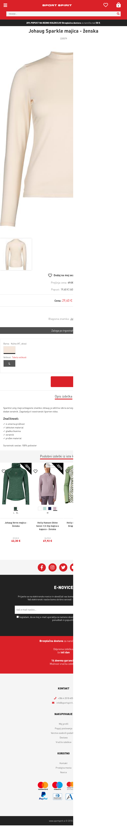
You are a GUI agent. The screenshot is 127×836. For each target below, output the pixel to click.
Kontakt (63, 763)
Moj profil (63, 723)
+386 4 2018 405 (65, 698)
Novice (63, 772)
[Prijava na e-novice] (108, 610)
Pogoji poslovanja (63, 728)
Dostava (63, 737)
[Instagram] (52, 567)
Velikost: (14, 357)
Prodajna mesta (63, 767)
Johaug (74, 318)
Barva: (15, 343)
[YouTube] (74, 567)
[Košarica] (117, 5)
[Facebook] (42, 567)
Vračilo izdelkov (63, 741)
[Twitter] (63, 567)
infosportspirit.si (65, 702)
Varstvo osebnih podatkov (86, 599)
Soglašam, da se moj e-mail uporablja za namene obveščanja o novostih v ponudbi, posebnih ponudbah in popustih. (64, 618)
